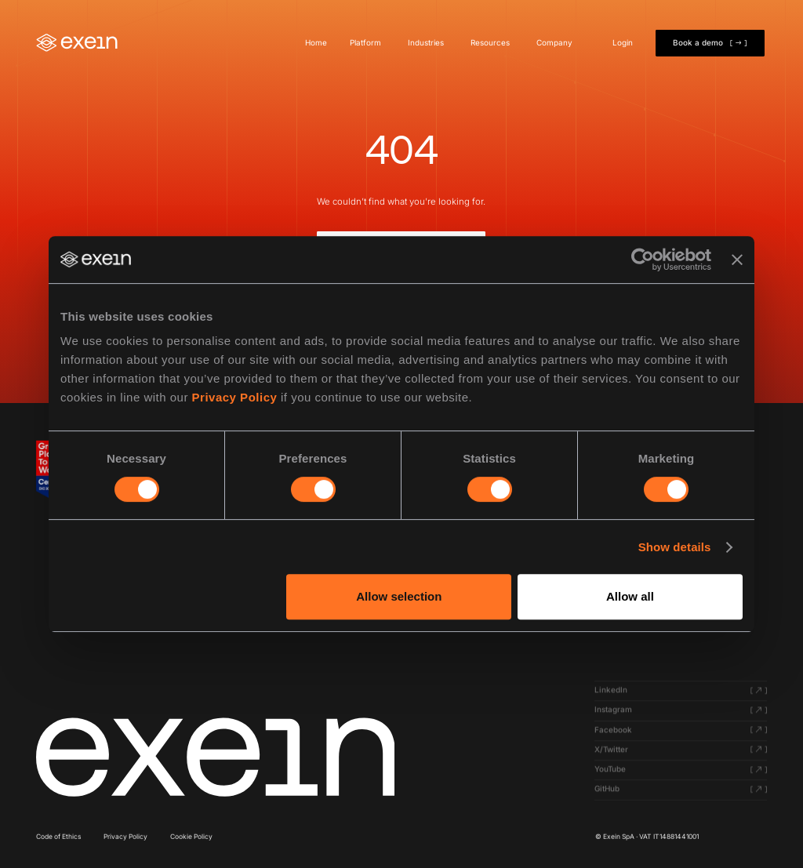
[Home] (77, 43)
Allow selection (398, 596)
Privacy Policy (235, 397)
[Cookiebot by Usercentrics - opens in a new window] (642, 259)
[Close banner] (737, 259)
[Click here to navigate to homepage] (215, 757)
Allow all (630, 596)
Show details (674, 547)
